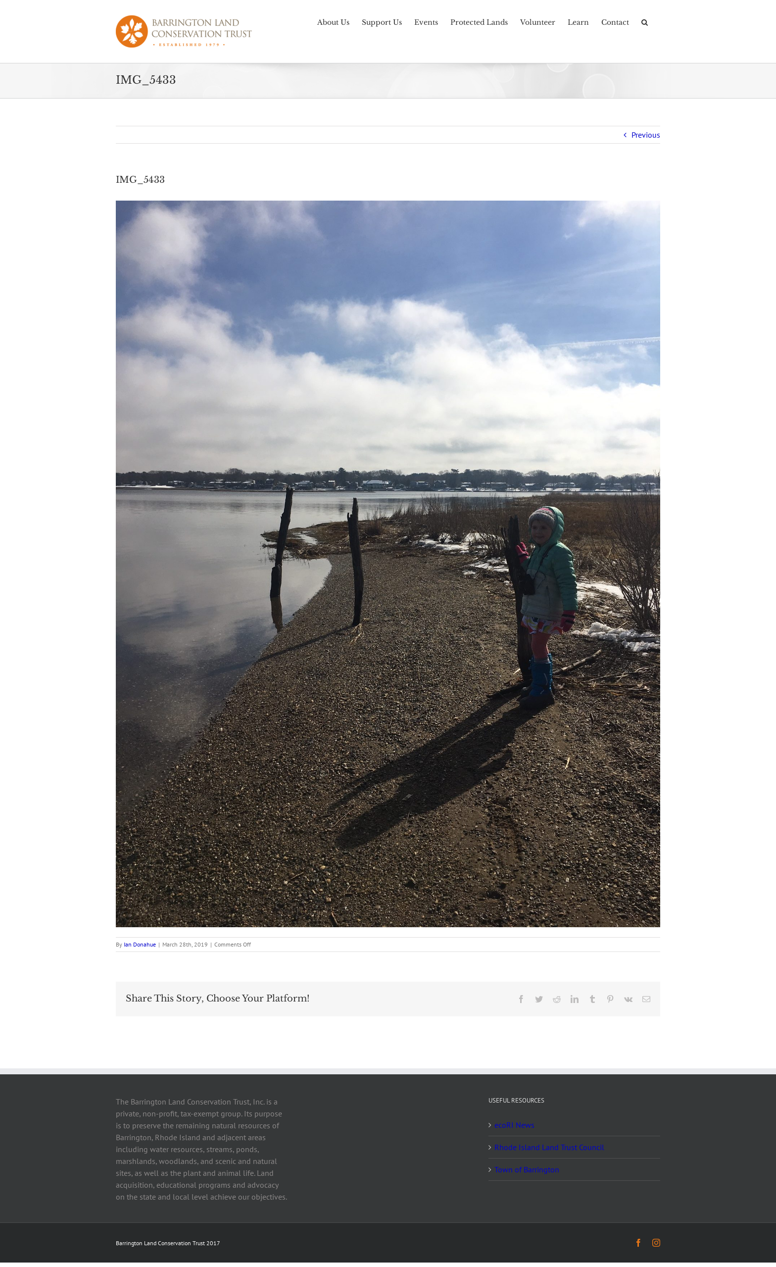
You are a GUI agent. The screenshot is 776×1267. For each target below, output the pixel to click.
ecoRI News (514, 1125)
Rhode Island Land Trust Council (549, 1147)
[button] (644, 21)
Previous (645, 135)
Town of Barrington (526, 1169)
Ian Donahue (140, 944)
